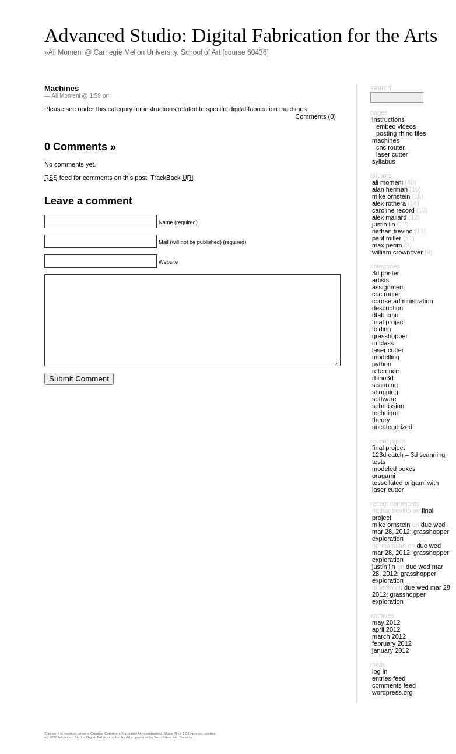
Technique (386, 412)
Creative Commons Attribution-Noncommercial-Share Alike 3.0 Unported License (152, 733)
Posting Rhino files (401, 133)
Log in (379, 671)
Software (384, 398)
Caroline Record (393, 210)
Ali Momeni (387, 182)
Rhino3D (383, 377)
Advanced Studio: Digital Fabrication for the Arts (240, 35)
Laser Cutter (392, 154)
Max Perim (387, 245)
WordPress (162, 737)
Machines (61, 88)
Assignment (388, 287)
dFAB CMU (385, 314)
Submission (388, 405)
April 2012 (386, 629)
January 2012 (390, 650)
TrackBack (172, 177)
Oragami (383, 475)
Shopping (385, 391)
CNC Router (390, 147)
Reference (385, 370)
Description (387, 308)
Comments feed (394, 685)
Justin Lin (383, 224)
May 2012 (386, 622)
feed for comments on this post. (96, 177)
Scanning (385, 384)
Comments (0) (315, 116)
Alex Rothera (389, 203)
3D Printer (385, 273)
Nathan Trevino (392, 231)
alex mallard (389, 217)
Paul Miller (386, 238)
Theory (381, 419)
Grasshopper (390, 335)
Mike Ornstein (391, 196)
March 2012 (389, 636)
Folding (381, 328)
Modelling (385, 356)
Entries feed (388, 678)
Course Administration (402, 301)
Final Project (388, 321)
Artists (380, 280)
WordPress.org (392, 692)
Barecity (186, 737)
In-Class (383, 342)
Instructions (388, 119)
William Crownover (397, 252)
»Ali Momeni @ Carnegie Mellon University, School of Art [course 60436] (156, 52)
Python (381, 363)
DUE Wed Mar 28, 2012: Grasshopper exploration (410, 531)
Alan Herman (390, 189)
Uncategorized (392, 426)
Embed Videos (396, 126)
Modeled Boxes (394, 468)
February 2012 (392, 643)
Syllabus (383, 161)
